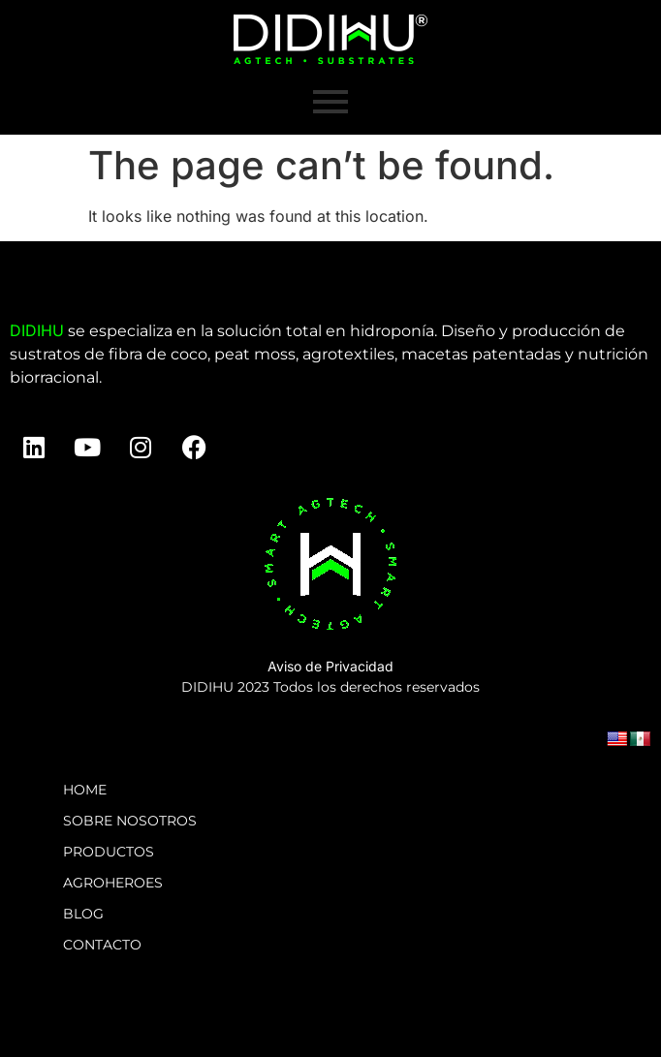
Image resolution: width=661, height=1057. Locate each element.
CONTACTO (102, 944)
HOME (85, 789)
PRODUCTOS (108, 851)
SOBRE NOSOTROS (130, 820)
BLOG (83, 913)
